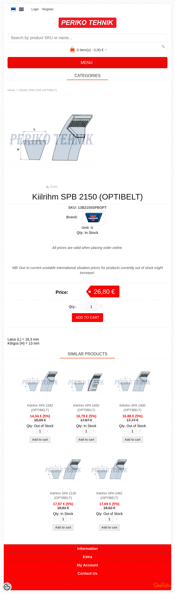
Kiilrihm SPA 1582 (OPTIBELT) (40, 408)
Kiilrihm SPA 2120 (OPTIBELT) (63, 495)
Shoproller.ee (162, 585)
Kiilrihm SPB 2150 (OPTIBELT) (38, 90)
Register (48, 9)
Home (11, 90)
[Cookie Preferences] (7, 586)
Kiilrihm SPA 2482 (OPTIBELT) (109, 495)
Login (35, 9)
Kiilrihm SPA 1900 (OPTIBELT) (132, 408)
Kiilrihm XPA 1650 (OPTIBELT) (86, 408)
